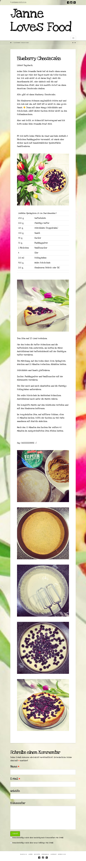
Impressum (62, 854)
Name (14, 766)
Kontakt (54, 854)
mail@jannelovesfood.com (19, 2)
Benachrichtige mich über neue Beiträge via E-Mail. (33, 843)
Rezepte (37, 854)
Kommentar (17, 803)
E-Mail (15, 779)
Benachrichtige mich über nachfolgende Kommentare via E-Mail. (38, 838)
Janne (30, 854)
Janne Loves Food (40, 20)
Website (15, 791)
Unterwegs (45, 854)
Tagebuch (23, 854)
